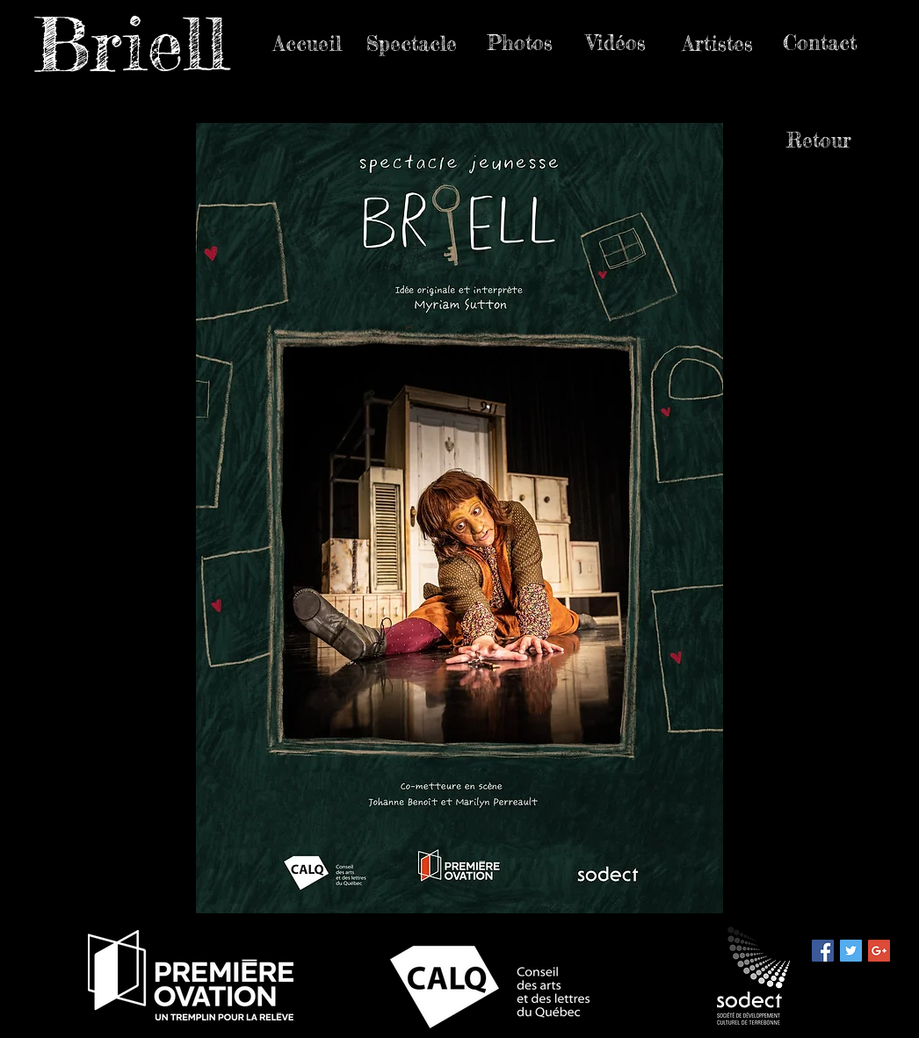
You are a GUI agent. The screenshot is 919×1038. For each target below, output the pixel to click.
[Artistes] (717, 44)
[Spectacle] (411, 44)
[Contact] (819, 43)
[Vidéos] (616, 43)
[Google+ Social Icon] (879, 951)
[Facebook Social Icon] (823, 951)
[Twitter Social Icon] (851, 951)
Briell (130, 44)
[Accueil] (307, 44)
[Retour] (818, 140)
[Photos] (519, 43)
